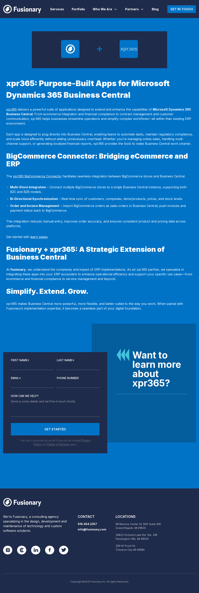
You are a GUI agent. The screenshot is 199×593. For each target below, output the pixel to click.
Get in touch (181, 9)
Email (16, 378)
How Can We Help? (24, 396)
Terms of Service (58, 444)
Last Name (65, 360)
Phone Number (68, 378)
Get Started (55, 429)
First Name (20, 360)
